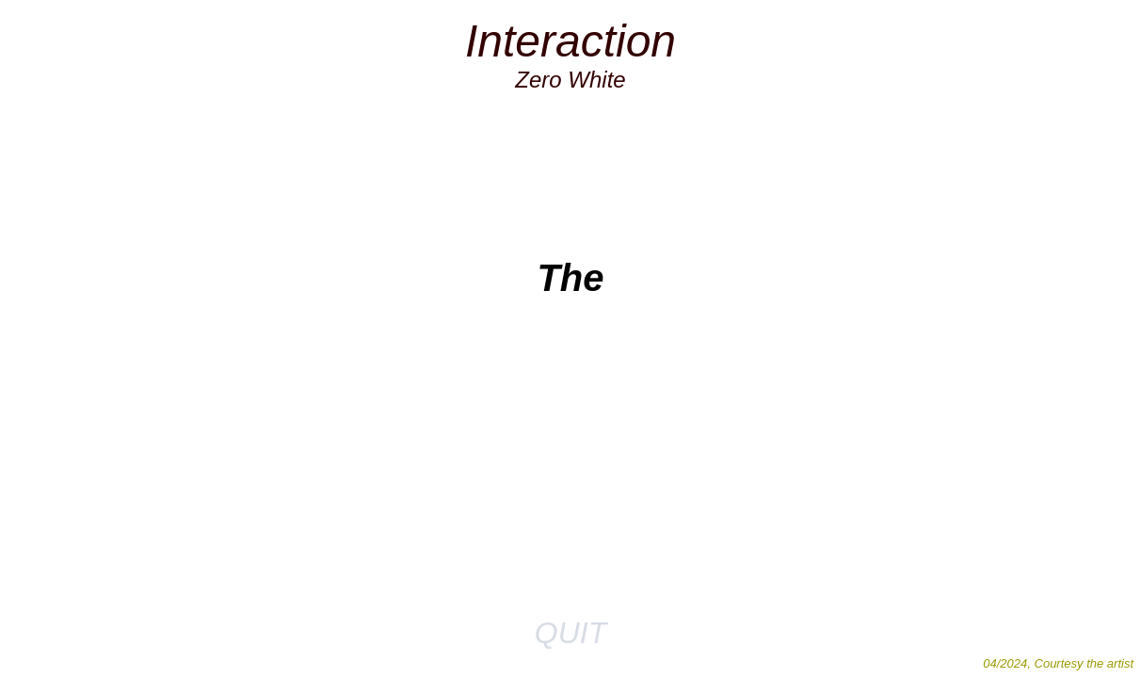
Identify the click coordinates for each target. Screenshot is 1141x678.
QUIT (570, 633)
